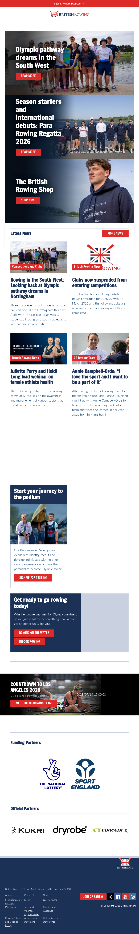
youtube (125, 896)
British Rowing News (87, 266)
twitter (110, 896)
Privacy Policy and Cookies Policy (12, 922)
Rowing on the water (34, 633)
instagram (132, 896)
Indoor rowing (29, 641)
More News (115, 233)
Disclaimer (10, 907)
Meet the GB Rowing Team (34, 703)
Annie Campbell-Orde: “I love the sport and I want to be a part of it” (100, 377)
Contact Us (30, 895)
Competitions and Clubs (27, 266)
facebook (117, 896)
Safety (27, 899)
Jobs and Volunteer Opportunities (31, 911)
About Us (10, 895)
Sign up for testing (33, 577)
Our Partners (50, 899)
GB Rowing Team (84, 358)
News (46, 895)
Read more (28, 76)
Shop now (28, 200)
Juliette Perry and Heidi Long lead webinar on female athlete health (33, 377)
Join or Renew (93, 896)
